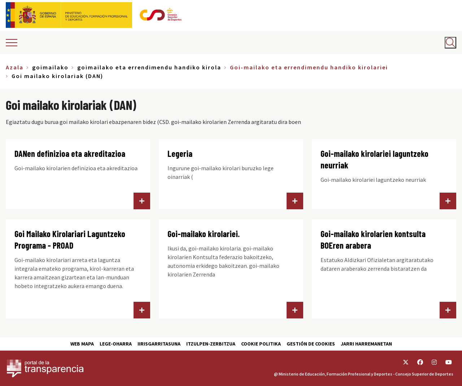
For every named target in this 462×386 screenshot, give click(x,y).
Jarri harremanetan (366, 343)
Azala (14, 67)
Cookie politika (261, 343)
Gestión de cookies (311, 343)
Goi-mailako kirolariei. (203, 233)
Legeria (179, 153)
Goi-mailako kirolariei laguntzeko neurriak (374, 159)
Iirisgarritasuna (159, 343)
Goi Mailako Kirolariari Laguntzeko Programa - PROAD (69, 239)
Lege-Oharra (116, 343)
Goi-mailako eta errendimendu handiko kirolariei (309, 67)
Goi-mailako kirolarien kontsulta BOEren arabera (373, 239)
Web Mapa (82, 343)
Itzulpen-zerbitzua (210, 343)
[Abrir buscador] (450, 42)
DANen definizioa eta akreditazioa (69, 153)
